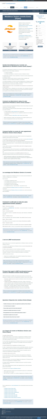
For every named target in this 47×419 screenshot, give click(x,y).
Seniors (12, 7)
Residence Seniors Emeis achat (10, 388)
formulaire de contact (14, 57)
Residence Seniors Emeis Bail (9, 393)
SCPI (26, 7)
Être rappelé (42, 11)
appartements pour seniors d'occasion (25, 25)
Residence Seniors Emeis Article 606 (10, 396)
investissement (30, 28)
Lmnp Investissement (15, 385)
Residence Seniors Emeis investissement (11, 392)
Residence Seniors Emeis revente (10, 389)
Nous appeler (42, 10)
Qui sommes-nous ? (31, 7)
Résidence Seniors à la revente (16, 187)
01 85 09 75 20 (21, 0)
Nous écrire (41, 13)
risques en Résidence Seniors (15, 368)
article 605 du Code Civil (17, 115)
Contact (37, 7)
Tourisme (21, 7)
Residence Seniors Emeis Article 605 (10, 394)
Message (37, 37)
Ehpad (8, 7)
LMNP (8, 3)
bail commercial (14, 111)
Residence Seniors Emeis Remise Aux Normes (12, 397)
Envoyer (40, 46)
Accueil (4, 7)
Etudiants (16, 7)
